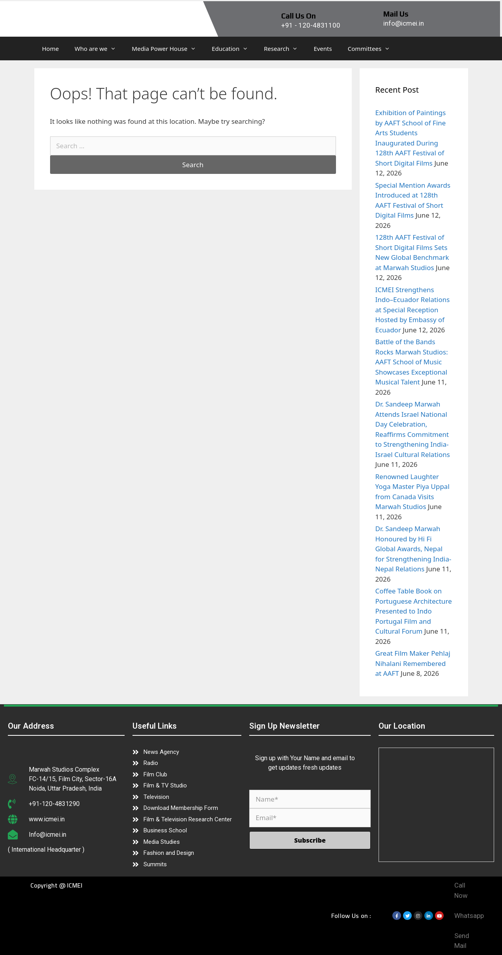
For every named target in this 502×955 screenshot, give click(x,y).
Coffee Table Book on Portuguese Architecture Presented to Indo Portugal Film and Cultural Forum (413, 611)
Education (234, 48)
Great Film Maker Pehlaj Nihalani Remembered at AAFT (412, 663)
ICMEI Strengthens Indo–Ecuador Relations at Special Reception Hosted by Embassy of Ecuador (412, 309)
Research (285, 48)
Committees (373, 48)
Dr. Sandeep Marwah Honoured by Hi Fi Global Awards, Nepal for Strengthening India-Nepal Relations (413, 548)
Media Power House (168, 48)
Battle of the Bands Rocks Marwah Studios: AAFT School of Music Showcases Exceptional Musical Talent (411, 361)
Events (323, 48)
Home (50, 48)
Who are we (99, 48)
